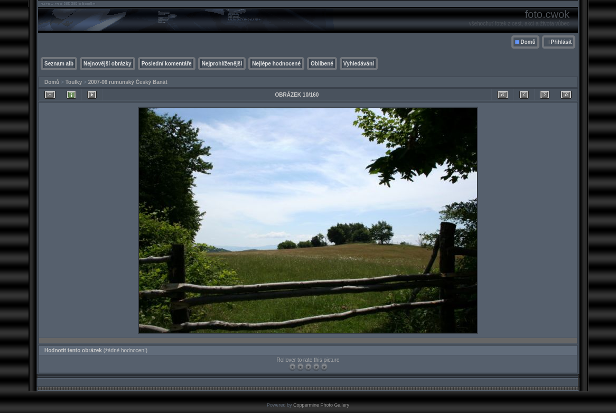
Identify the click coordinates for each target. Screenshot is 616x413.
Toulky (74, 82)
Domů (527, 42)
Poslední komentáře (167, 64)
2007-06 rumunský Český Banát (127, 82)
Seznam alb (58, 64)
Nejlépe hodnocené (276, 64)
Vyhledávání (358, 64)
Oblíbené (322, 64)
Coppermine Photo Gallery (321, 405)
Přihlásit (561, 42)
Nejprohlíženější (222, 64)
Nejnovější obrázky (107, 64)
